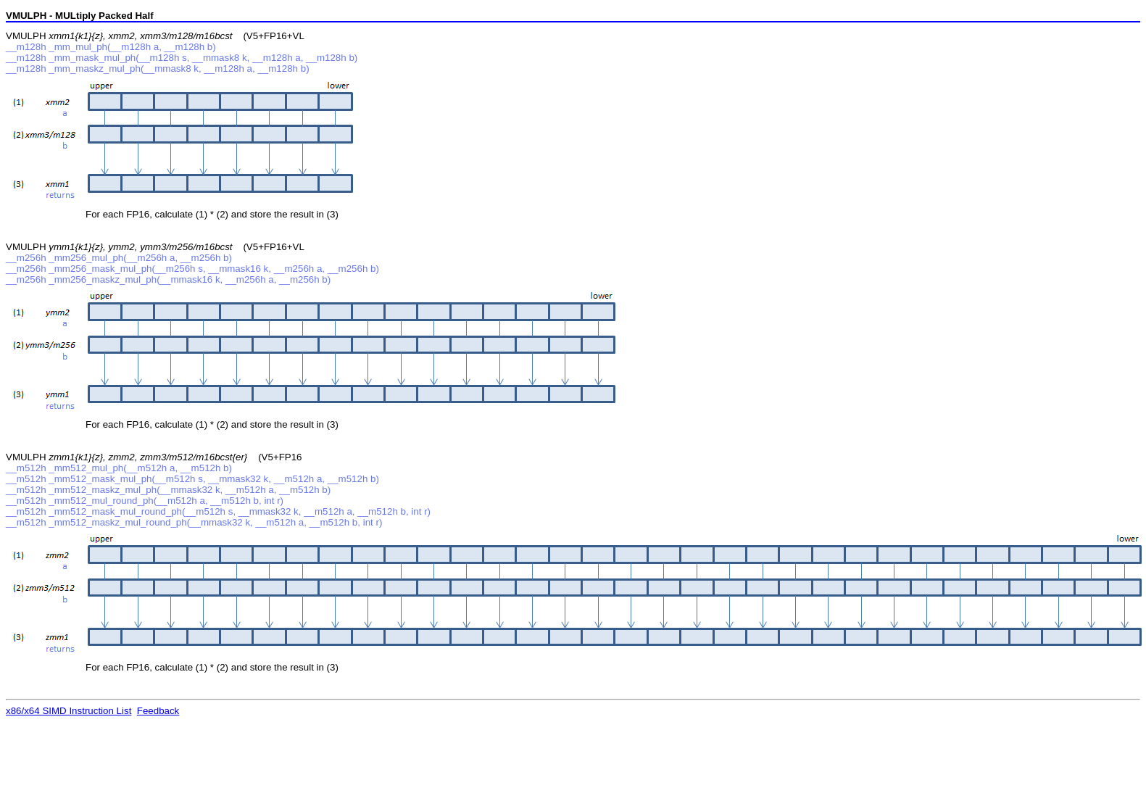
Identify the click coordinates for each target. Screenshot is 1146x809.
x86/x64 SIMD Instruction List (68, 710)
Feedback (158, 710)
